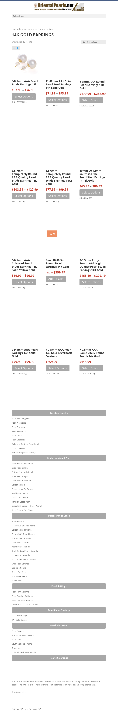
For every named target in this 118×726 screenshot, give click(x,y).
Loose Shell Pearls (20, 497)
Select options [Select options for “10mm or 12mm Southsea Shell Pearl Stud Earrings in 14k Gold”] (91, 192)
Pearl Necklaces (19, 423)
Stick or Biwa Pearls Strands (25, 551)
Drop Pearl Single (20, 468)
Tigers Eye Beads (19, 572)
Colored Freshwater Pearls (24, 652)
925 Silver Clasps (19, 615)
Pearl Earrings (18, 427)
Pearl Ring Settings (20, 591)
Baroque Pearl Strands (22, 529)
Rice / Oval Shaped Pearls (23, 525)
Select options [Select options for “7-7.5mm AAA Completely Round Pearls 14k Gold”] (91, 368)
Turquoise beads (19, 576)
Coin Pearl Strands (20, 542)
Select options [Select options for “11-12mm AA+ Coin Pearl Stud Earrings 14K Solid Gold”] (57, 100)
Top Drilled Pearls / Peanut (24, 559)
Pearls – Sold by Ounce (22, 489)
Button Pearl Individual (22, 472)
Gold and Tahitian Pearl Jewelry (26, 444)
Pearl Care (16, 639)
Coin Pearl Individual (21, 480)
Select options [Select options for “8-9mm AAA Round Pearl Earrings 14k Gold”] (91, 100)
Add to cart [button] (55, 279)
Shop (20, 29)
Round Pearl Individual (22, 463)
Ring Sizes (16, 648)
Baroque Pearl (18, 484)
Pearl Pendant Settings (22, 596)
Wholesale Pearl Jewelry (23, 635)
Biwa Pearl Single (20, 476)
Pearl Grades (18, 631)
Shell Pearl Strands (20, 563)
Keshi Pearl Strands (21, 546)
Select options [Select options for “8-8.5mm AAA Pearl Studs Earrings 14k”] (24, 96)
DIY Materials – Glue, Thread (25, 604)
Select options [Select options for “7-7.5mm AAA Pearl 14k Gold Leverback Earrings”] (57, 368)
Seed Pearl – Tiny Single (23, 510)
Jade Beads (17, 580)
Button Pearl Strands (21, 538)
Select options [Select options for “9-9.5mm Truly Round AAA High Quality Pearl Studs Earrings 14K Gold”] (91, 282)
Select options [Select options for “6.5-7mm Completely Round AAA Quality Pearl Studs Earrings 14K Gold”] (24, 196)
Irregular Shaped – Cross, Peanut (27, 506)
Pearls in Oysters (19, 448)
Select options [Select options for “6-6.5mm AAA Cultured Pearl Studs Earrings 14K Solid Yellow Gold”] (24, 282)
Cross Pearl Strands (21, 555)
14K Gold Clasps (19, 620)
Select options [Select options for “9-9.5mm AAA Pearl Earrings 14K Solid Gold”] (24, 368)
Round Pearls (18, 521)
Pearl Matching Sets (21, 418)
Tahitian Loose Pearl (21, 501)
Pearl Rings (17, 435)
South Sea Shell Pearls (22, 643)
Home (14, 29)
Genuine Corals (19, 568)
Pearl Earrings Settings (22, 600)
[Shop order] (93, 42)
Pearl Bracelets (18, 439)
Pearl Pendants (19, 431)
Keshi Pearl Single (20, 493)
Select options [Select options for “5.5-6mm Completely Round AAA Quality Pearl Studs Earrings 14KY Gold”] (57, 196)
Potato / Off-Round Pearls (23, 534)
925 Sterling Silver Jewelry (23, 452)
